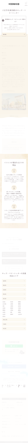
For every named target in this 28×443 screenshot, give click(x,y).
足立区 (4, 301)
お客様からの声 (18, 415)
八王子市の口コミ (9, 91)
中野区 (11, 310)
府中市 (4, 316)
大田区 (11, 303)
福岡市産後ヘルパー (6, 424)
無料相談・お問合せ (14, 366)
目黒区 (19, 312)
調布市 (11, 314)
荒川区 (11, 301)
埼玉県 (4, 328)
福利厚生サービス (6, 421)
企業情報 (4, 436)
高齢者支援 (19, 402)
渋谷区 (4, 308)
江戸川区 (4, 303)
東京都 (4, 298)
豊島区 (4, 310)
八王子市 (20, 314)
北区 (3, 305)
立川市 (4, 314)
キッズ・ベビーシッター (8, 405)
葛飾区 (19, 303)
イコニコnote (18, 418)
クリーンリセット (6, 418)
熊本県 (4, 294)
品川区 (19, 305)
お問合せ (9, 436)
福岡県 (4, 280)
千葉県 (4, 324)
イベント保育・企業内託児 (8, 408)
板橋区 (19, 301)
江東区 (11, 305)
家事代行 (4, 402)
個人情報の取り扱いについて (17, 436)
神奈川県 (5, 319)
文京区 (4, 312)
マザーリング (19, 405)
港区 (11, 312)
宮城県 (4, 289)
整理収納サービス (6, 427)
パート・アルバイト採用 (20, 424)
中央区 (19, 308)
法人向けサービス (6, 415)
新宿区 (11, 308)
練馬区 (19, 310)
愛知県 (4, 285)
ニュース (17, 421)
